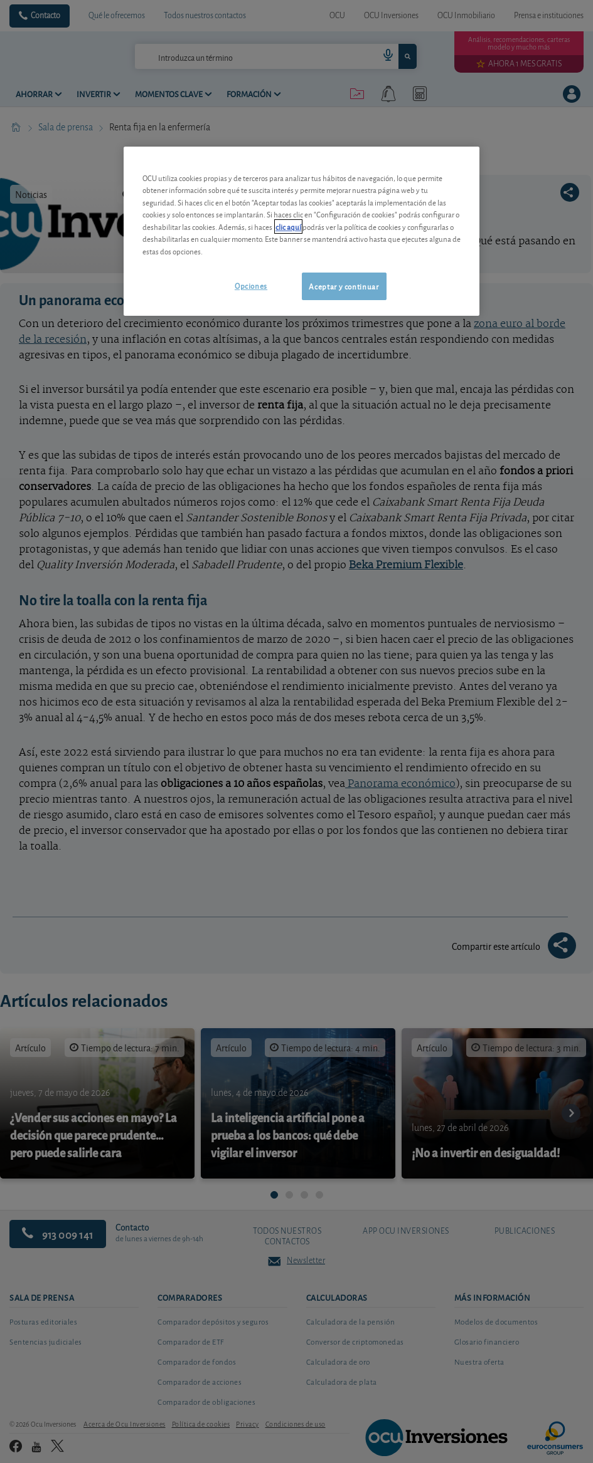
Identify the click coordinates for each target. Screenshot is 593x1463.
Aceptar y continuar (343, 286)
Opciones (251, 285)
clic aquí (288, 226)
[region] (301, 231)
